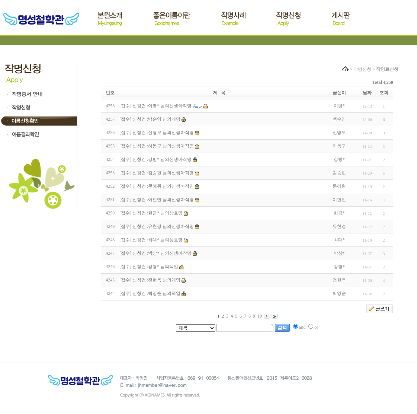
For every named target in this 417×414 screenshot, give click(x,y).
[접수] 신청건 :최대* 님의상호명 (151, 239)
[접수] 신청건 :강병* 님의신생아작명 (155, 159)
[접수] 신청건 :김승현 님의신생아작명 (156, 172)
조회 (383, 92)
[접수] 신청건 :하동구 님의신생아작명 (156, 146)
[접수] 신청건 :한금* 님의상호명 (151, 213)
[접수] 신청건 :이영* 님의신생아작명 (155, 105)
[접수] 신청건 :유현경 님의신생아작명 (156, 226)
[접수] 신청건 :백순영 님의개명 (149, 119)
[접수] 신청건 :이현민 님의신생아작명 (156, 199)
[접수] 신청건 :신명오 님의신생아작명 (156, 132)
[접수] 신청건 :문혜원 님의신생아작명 (156, 186)
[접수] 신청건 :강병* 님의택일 (148, 266)
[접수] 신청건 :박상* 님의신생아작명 (155, 253)
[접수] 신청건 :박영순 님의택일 (149, 293)
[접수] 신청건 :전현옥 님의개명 (149, 280)
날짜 (367, 92)
